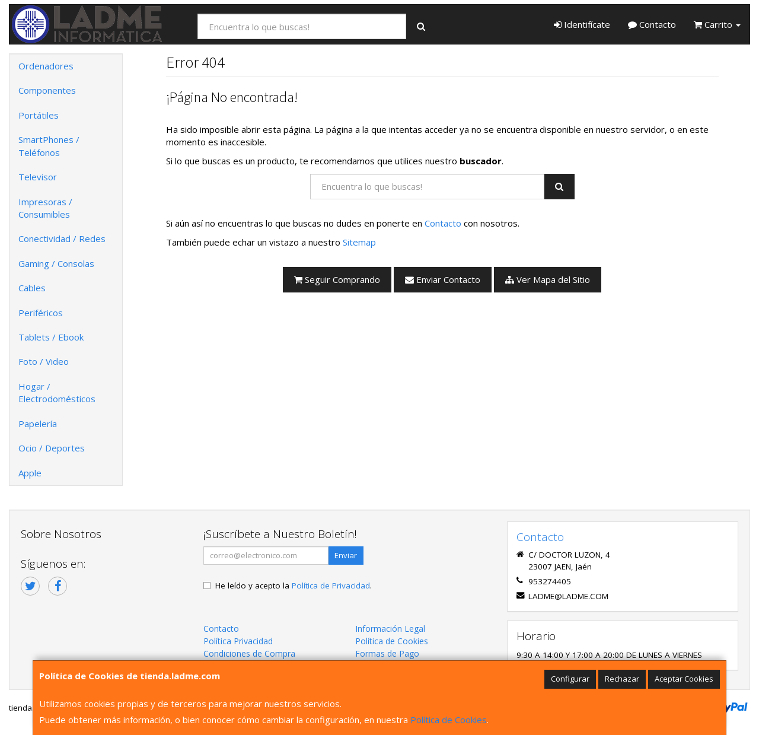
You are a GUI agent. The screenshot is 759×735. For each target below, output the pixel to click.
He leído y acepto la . (293, 585)
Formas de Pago (387, 653)
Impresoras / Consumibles (45, 208)
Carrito (717, 24)
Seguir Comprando (337, 279)
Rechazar (622, 678)
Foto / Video (43, 361)
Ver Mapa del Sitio (547, 279)
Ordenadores (46, 66)
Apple (30, 473)
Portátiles (38, 115)
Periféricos (40, 313)
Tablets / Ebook (51, 337)
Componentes (47, 90)
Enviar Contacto (442, 279)
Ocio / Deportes (51, 448)
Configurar (570, 678)
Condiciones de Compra (249, 653)
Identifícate (582, 24)
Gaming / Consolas (56, 263)
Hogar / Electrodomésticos (56, 392)
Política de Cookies (448, 720)
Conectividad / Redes (62, 238)
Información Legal (390, 628)
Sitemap (359, 242)
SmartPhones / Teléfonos (48, 145)
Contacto (652, 24)
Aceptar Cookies (684, 678)
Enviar (345, 555)
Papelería (37, 423)
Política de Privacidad (331, 585)
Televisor (37, 177)
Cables (32, 288)
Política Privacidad (238, 641)
